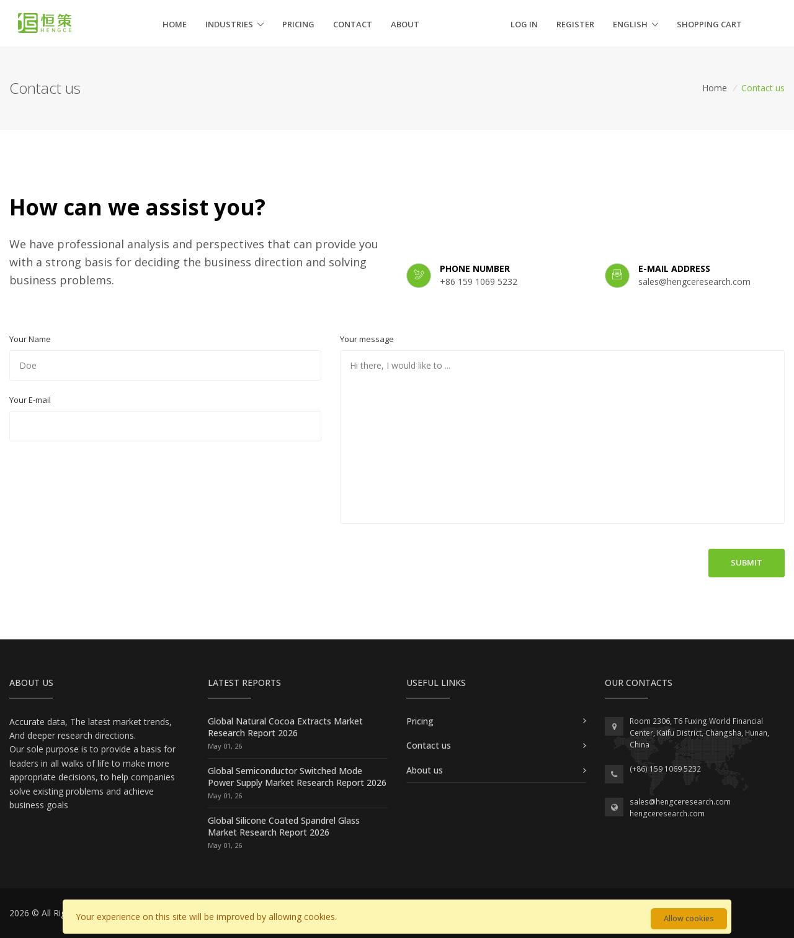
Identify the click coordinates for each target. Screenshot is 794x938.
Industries (229, 24)
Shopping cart (709, 24)
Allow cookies (689, 918)
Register (575, 24)
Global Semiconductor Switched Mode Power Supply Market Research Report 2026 (297, 777)
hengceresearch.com (667, 813)
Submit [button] (746, 562)
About (405, 24)
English (630, 24)
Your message (367, 339)
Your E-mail (30, 399)
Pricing (298, 24)
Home (175, 24)
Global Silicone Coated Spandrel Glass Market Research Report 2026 (284, 826)
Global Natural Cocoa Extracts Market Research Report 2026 (285, 727)
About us (424, 770)
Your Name (30, 339)
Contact (352, 24)
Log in (524, 24)
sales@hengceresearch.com (680, 801)
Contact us (428, 745)
